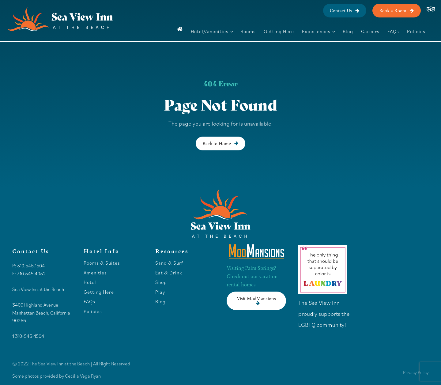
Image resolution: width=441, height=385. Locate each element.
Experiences (316, 31)
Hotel (90, 282)
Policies (416, 31)
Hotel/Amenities (209, 31)
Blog (348, 31)
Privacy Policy (416, 372)
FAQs (393, 31)
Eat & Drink (168, 273)
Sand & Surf (169, 263)
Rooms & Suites (102, 263)
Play (160, 292)
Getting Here (279, 31)
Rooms (248, 31)
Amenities (95, 273)
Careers (370, 31)
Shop (161, 282)
